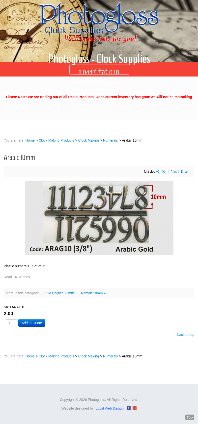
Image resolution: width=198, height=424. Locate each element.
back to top (186, 335)
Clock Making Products (56, 140)
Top (190, 417)
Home (30, 140)
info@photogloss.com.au (101, 81)
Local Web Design (110, 408)
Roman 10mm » (93, 293)
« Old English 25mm (58, 293)
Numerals (110, 140)
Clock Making (88, 140)
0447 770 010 (101, 72)
